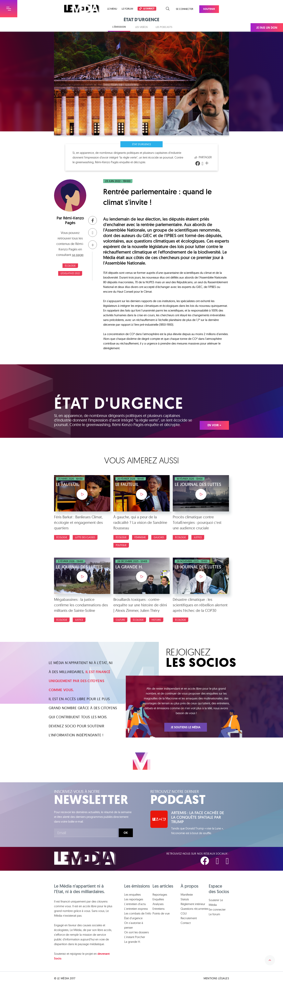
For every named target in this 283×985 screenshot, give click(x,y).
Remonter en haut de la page (270, 960)
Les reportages (133, 899)
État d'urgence (141, 144)
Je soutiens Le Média (185, 727)
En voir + (214, 425)
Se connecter (184, 8)
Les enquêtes (132, 894)
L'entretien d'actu (135, 904)
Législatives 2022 (70, 273)
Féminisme (140, 537)
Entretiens (158, 909)
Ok (126, 833)
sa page (78, 255)
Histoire (156, 619)
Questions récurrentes (194, 909)
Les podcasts (164, 26)
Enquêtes (158, 899)
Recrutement (189, 918)
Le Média (85, 858)
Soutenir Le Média (216, 902)
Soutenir (209, 9)
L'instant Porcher (134, 937)
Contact (186, 923)
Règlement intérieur (193, 904)
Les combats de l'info (137, 913)
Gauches (159, 537)
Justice (198, 537)
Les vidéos (141, 26)
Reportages (160, 894)
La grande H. (132, 942)
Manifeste (187, 894)
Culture (120, 619)
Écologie (70, 265)
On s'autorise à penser (133, 925)
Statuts (185, 899)
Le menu (112, 8)
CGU (184, 913)
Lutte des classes (85, 537)
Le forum (127, 8)
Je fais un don (266, 28)
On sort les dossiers (136, 932)
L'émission (119, 26)
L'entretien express (136, 909)
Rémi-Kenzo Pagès (73, 220)
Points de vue (161, 913)
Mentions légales (216, 978)
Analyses (158, 904)
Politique (121, 545)
